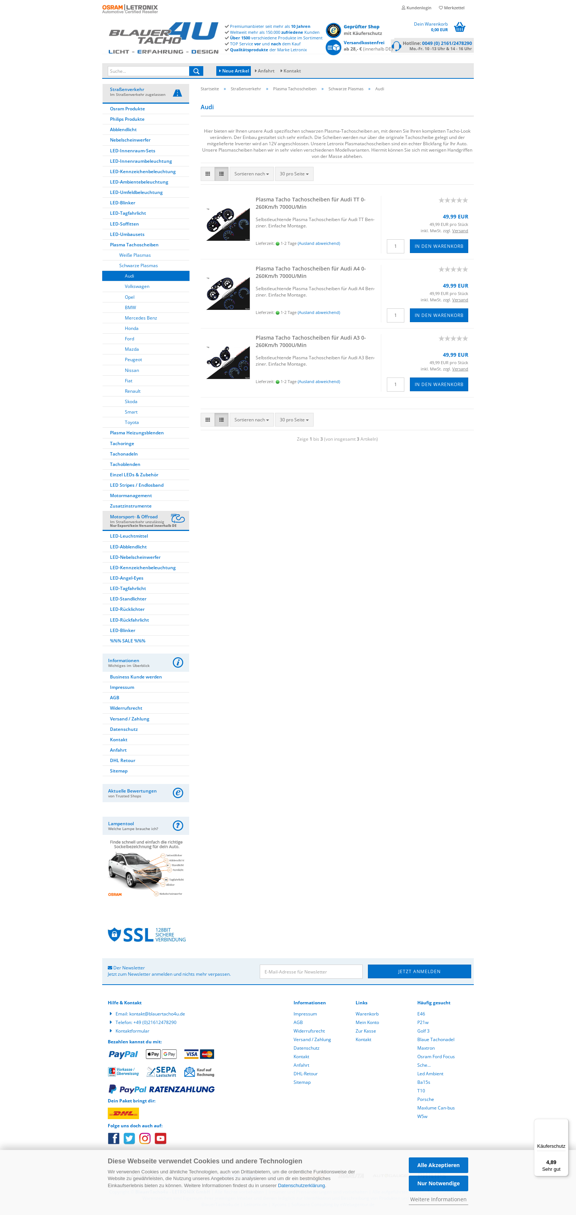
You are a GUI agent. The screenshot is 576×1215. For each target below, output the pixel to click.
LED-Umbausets (127, 235)
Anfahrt (266, 71)
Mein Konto (367, 1023)
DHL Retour (122, 761)
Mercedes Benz (141, 319)
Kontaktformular (132, 1032)
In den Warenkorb (439, 247)
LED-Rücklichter (127, 610)
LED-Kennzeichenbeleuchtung (143, 172)
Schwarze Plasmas (138, 266)
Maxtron (426, 1049)
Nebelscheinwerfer (130, 141)
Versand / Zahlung (129, 720)
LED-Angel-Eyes (126, 579)
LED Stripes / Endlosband (137, 486)
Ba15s (423, 1083)
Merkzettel (452, 7)
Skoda (131, 402)
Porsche (425, 1100)
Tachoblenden (125, 465)
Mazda (132, 350)
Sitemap (118, 772)
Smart (131, 413)
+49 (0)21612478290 (155, 1023)
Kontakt (292, 71)
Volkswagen (137, 287)
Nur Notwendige (438, 1183)
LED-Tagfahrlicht (128, 214)
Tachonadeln (124, 455)
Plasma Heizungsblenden (137, 434)
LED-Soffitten (124, 225)
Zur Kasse (366, 1032)
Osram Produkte (127, 110)
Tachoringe (122, 444)
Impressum (122, 688)
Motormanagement (131, 496)
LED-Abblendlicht (128, 548)
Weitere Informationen (438, 1199)
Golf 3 (423, 1032)
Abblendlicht (123, 130)
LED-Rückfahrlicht (129, 621)
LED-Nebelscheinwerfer (135, 558)
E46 (421, 1015)
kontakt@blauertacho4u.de (157, 1015)
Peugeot (133, 360)
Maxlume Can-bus (436, 1109)
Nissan (132, 371)
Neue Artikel (234, 71)
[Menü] (564, 1123)
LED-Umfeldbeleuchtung (136, 193)
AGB (114, 699)
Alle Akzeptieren (438, 1165)
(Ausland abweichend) (319, 244)
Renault (132, 392)
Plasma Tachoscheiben (134, 246)
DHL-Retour (306, 1075)
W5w (422, 1117)
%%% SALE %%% (127, 642)
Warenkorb (367, 1015)
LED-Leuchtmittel (129, 537)
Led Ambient (430, 1075)
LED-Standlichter (128, 600)
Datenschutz (124, 730)
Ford (129, 340)
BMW (130, 308)
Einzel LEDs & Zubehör (134, 476)
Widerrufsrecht (126, 709)
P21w (422, 1023)
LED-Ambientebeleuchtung (139, 183)
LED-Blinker (122, 204)
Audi (129, 277)
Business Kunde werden (136, 678)
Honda (132, 329)
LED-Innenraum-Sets (132, 152)
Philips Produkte (127, 120)
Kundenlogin (416, 7)
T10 (421, 1092)
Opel (130, 298)
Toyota (132, 423)
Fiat (128, 382)
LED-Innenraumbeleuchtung (141, 162)
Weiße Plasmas (135, 256)
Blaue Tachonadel (435, 1040)
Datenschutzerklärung (301, 1185)
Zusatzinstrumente (131, 507)
